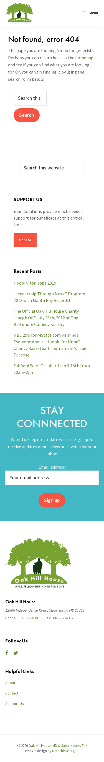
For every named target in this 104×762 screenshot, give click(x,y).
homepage (85, 57)
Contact (11, 693)
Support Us (14, 703)
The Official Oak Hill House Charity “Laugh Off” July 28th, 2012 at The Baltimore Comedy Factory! (46, 317)
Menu (93, 12)
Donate (25, 240)
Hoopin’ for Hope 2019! (35, 283)
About (10, 682)
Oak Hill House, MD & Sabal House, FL (57, 745)
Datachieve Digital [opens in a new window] (65, 751)
